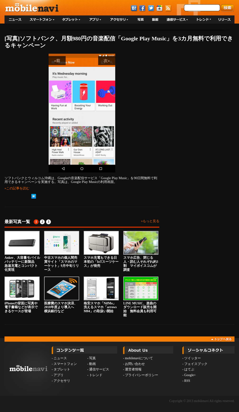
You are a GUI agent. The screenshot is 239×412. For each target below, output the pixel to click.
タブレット (62, 369)
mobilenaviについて (139, 358)
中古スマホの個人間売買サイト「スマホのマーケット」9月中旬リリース (61, 251)
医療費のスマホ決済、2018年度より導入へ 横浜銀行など (61, 295)
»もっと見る (150, 221)
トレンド (95, 375)
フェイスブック (195, 364)
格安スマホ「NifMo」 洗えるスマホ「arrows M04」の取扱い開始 (101, 295)
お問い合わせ (135, 364)
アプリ (59, 375)
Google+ (190, 375)
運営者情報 (133, 369)
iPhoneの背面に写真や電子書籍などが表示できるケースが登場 (22, 295)
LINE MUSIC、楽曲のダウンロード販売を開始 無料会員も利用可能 (140, 297)
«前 (57, 60)
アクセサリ (62, 381)
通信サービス (99, 369)
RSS (187, 381)
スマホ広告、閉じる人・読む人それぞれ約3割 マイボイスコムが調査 (140, 251)
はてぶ (189, 369)
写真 (92, 358)
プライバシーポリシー (141, 375)
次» (107, 60)
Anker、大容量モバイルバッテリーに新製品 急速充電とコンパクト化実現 (22, 251)
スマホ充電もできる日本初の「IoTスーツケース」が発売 (101, 249)
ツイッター (192, 358)
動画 (92, 364)
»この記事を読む (17, 188)
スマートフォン (65, 364)
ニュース (60, 358)
